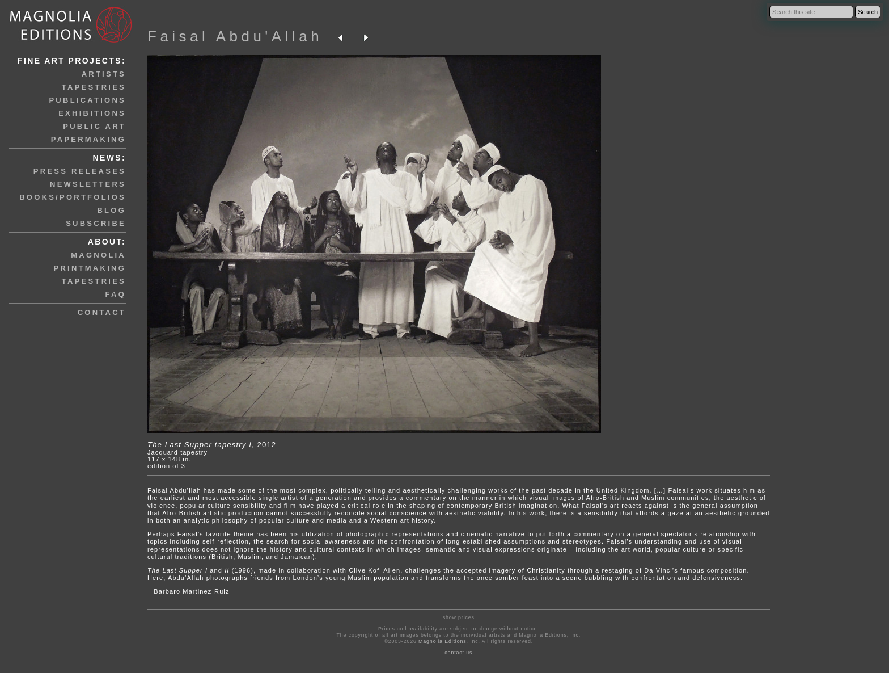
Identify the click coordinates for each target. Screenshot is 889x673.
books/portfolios (72, 197)
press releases (79, 171)
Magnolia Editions (442, 641)
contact (102, 312)
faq (115, 294)
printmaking (90, 268)
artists (104, 74)
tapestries (94, 87)
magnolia (98, 255)
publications (87, 100)
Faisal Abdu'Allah (235, 36)
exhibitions (92, 113)
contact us (458, 652)
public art (94, 126)
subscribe (96, 223)
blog (111, 210)
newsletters (88, 184)
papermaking (88, 139)
